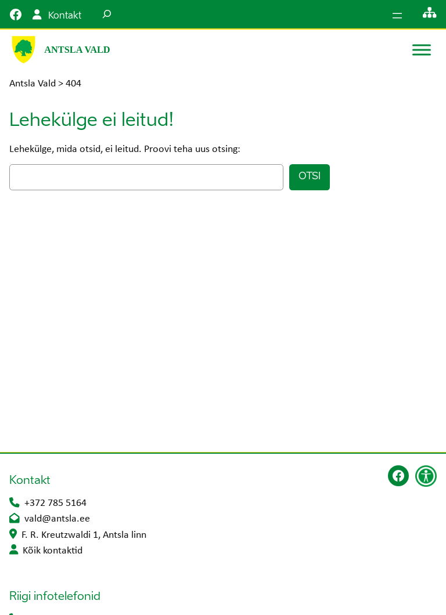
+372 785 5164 (55, 503)
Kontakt (64, 16)
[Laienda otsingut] (107, 14)
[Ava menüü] (397, 16)
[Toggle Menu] (421, 49)
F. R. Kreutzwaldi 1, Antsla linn (83, 535)
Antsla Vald (77, 49)
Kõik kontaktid (52, 551)
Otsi (309, 177)
